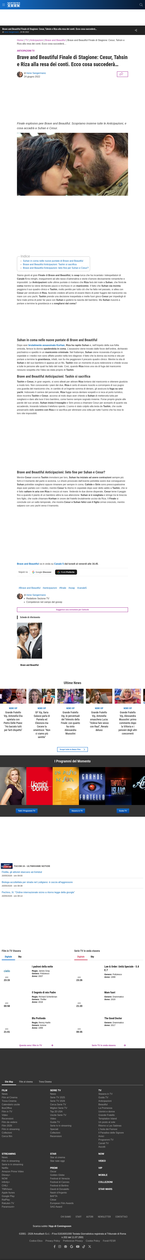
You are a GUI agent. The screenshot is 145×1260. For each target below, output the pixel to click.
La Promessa (105, 1108)
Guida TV (55, 1122)
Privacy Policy (52, 1241)
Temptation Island (107, 1118)
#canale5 (82, 588)
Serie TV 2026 (57, 1101)
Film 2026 (7, 1125)
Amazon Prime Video (13, 1171)
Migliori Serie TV (58, 1108)
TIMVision (7, 1189)
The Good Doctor (113, 1018)
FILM (4, 1090)
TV (99, 1090)
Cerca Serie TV (58, 1104)
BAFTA (53, 1196)
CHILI (5, 1185)
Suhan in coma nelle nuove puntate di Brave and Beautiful (53, 261)
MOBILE (102, 1175)
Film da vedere (9, 1122)
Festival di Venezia (60, 1178)
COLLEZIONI (105, 1182)
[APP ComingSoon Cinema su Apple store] (81, 1226)
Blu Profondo (39, 1018)
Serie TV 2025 (57, 1097)
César (53, 1199)
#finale (62, 588)
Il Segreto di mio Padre (44, 992)
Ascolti (101, 1147)
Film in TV (7, 1111)
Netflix (5, 1168)
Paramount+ (8, 1206)
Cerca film (7, 1136)
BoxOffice (7, 1108)
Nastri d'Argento (58, 1192)
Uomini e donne (106, 1111)
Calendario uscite (11, 1104)
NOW (4, 1178)
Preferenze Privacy (73, 1241)
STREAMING (9, 1154)
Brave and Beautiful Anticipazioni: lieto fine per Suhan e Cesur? (56, 268)
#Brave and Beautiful (29, 588)
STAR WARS (105, 1189)
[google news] (65, 1247)
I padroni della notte (42, 966)
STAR (53, 1154)
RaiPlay (6, 1199)
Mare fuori (109, 992)
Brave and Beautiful (28, 564)
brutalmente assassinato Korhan (46, 345)
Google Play (8, 1196)
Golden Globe (57, 1175)
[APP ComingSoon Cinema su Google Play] (102, 1226)
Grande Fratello (106, 1115)
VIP (100, 1168)
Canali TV (103, 1143)
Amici (101, 1136)
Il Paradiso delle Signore (111, 1132)
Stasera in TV (105, 1094)
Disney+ (6, 1175)
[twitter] (89, 1247)
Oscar (53, 1171)
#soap (72, 588)
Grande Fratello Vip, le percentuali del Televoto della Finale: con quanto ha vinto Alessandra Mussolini (70, 723)
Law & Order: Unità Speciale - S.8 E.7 (121, 968)
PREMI (54, 1168)
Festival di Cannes (59, 1182)
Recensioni (7, 1118)
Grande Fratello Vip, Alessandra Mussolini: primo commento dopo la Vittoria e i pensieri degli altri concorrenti (128, 723)
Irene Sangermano (11, 32)
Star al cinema (57, 1157)
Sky (19, 956)
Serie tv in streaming (60, 1125)
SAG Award (56, 1206)
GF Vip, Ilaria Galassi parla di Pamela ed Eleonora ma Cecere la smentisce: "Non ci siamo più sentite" (41, 725)
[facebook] (55, 1247)
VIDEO (102, 1161)
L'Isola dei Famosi (107, 1129)
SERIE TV (55, 1090)
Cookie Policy (93, 1241)
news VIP (13, 708)
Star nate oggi (57, 1161)
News (5, 1094)
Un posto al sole (106, 1122)
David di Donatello (59, 1189)
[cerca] (141, 4)
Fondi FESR (109, 1241)
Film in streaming (11, 1129)
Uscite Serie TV (58, 1115)
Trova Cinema (9, 1101)
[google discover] (71, 1247)
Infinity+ (6, 1182)
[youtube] (78, 1247)
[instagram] (59, 1247)
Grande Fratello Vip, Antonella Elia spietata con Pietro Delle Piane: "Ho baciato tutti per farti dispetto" (13, 721)
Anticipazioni (105, 1101)
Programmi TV (105, 1139)
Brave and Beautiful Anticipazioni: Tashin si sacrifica (50, 264)
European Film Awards (62, 1203)
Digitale (8, 956)
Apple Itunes (8, 1192)
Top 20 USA (56, 1111)
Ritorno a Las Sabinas (109, 1125)
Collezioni (7, 1132)
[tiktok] (83, 1247)
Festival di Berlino (59, 1185)
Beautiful (102, 1104)
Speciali (54, 1129)
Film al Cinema (9, 1097)
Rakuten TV (8, 1203)
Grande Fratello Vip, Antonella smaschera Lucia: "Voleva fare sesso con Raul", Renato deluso (99, 721)
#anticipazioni (50, 588)
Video (5, 1115)
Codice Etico (36, 1241)
